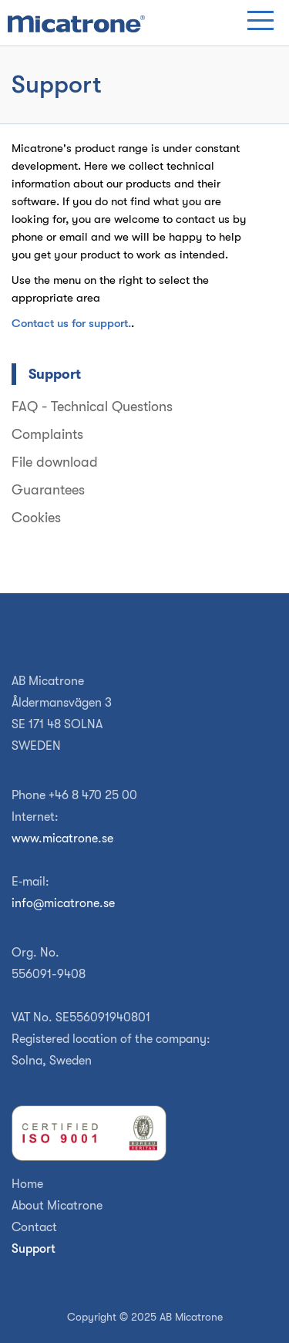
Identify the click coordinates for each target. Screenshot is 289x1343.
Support (33, 1249)
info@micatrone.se (63, 903)
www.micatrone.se (62, 838)
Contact (34, 1227)
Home (27, 1184)
